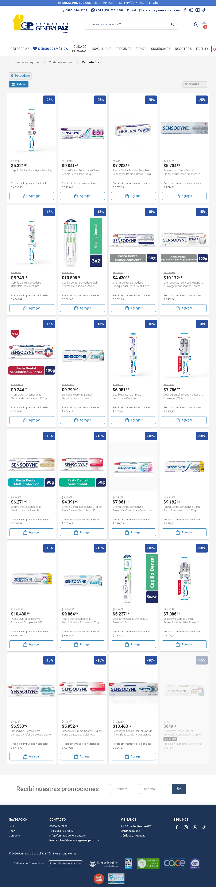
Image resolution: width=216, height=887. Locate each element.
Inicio (12, 826)
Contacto (14, 835)
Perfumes (123, 48)
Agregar (31, 195)
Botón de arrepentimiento (65, 863)
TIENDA (141, 48)
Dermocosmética (53, 48)
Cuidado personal (80, 49)
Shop (12, 830)
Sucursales (161, 48)
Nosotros (183, 48)
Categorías (20, 48)
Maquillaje (101, 48)
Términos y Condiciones (61, 853)
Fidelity (202, 48)
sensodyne (20, 76)
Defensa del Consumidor (29, 863)
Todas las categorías (25, 62)
